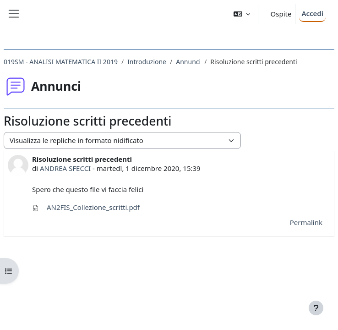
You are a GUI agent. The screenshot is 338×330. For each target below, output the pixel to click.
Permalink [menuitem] (306, 222)
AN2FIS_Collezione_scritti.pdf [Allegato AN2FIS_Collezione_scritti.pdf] (86, 207)
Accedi (312, 13)
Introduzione (146, 61)
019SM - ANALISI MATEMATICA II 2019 (61, 61)
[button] (242, 14)
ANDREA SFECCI (65, 168)
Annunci (188, 61)
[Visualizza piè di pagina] (316, 308)
